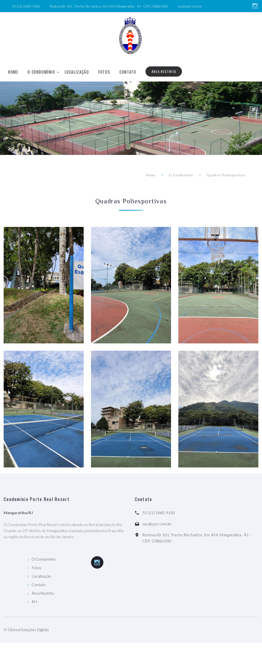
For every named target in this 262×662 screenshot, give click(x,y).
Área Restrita (164, 71)
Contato (127, 72)
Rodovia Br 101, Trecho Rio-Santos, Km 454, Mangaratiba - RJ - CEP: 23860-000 (109, 6)
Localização (77, 72)
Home (13, 72)
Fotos (104, 72)
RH (34, 601)
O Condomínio (41, 72)
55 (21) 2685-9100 (26, 6)
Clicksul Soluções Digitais (28, 629)
